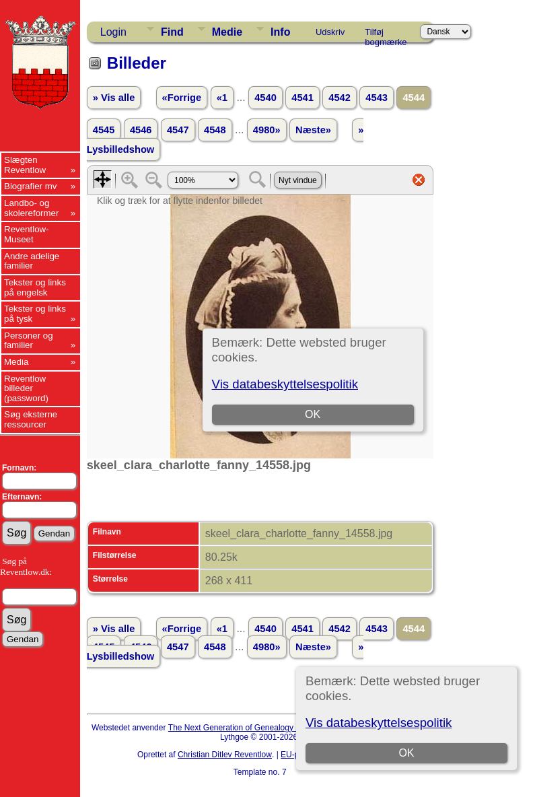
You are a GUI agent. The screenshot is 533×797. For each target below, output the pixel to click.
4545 (104, 130)
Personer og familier (28, 341)
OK (407, 753)
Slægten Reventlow (25, 165)
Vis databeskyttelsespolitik (379, 723)
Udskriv (330, 32)
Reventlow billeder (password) (26, 388)
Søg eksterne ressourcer (30, 419)
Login (113, 32)
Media (16, 362)
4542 (339, 97)
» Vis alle (114, 97)
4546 (141, 130)
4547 (178, 130)
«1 (222, 97)
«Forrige (182, 97)
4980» (267, 130)
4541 (302, 97)
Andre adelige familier (31, 261)
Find (172, 32)
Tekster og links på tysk (35, 314)
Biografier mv (30, 186)
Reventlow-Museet (26, 234)
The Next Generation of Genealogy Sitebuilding (253, 727)
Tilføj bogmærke (385, 34)
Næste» (313, 130)
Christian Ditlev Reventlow (225, 754)
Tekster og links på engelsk (35, 287)
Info (280, 32)
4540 (265, 97)
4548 (215, 130)
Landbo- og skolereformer (31, 208)
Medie (227, 32)
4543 (376, 97)
